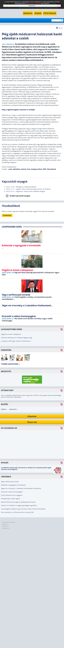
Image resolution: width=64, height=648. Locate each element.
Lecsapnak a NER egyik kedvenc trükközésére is (16, 341)
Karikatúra (6, 350)
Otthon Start (7, 390)
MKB (44, 169)
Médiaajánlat (5, 528)
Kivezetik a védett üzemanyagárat (11, 492)
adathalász (16, 169)
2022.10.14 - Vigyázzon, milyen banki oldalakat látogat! (25, 191)
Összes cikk (32, 422)
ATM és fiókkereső (49, 13)
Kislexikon (32, 416)
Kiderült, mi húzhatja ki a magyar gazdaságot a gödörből (19, 505)
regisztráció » (13, 409)
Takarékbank (51, 169)
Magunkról (5, 524)
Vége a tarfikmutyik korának (10, 481)
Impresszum (5, 526)
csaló (10, 169)
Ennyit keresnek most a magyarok (11, 495)
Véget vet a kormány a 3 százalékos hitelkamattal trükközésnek (21, 488)
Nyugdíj (4, 463)
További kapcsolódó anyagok (19, 196)
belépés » (4, 409)
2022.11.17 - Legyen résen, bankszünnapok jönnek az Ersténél (28, 189)
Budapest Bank (36, 169)
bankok (23, 169)
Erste (28, 169)
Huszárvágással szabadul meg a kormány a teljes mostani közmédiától (23, 509)
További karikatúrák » (10, 364)
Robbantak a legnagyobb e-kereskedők (13, 485)
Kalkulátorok (27, 13)
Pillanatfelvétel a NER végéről (10, 499)
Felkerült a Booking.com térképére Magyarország (16, 338)
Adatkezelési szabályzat (8, 522)
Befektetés (6, 371)
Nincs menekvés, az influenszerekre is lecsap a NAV (17, 512)
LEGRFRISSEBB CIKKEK (12, 227)
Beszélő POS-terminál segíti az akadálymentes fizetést (18, 502)
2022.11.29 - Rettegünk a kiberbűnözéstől (21, 187)
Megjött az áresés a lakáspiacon (11, 334)
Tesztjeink (37, 13)
